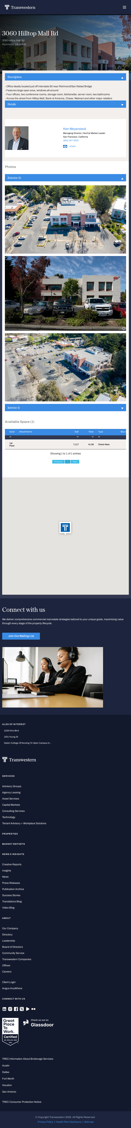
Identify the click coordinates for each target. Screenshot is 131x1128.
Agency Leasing (11, 792)
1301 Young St (11, 737)
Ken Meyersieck (74, 129)
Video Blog (8, 907)
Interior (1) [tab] (65, 407)
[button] (65, 528)
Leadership (8, 940)
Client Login (9, 982)
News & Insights (13, 854)
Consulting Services (13, 811)
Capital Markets (11, 804)
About (6, 918)
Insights (6, 870)
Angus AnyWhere (12, 988)
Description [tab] (65, 77)
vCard (69, 146)
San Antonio (9, 1091)
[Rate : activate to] (86, 434)
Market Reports (13, 844)
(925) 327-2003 (71, 140)
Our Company (10, 928)
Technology (8, 817)
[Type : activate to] (103, 434)
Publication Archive (13, 889)
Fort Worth (8, 1078)
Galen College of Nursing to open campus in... (27, 743)
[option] (65, 138)
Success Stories (11, 895)
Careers (6, 971)
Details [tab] (65, 104)
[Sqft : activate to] (72, 434)
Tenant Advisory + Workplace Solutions (24, 823)
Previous (58, 461)
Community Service (13, 953)
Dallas (5, 1072)
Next (75, 461)
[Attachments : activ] (41, 434)
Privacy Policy (45, 1122)
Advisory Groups (11, 786)
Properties (10, 834)
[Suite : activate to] (10, 434)
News (5, 876)
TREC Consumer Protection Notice (21, 1102)
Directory (7, 934)
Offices (6, 965)
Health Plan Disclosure (68, 1122)
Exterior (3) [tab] (65, 178)
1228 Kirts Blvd (11, 730)
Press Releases (11, 883)
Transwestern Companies (16, 959)
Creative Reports (11, 864)
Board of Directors (12, 947)
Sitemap (89, 1122)
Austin (5, 1065)
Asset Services (10, 798)
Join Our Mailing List (21, 635)
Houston (7, 1085)
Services (8, 776)
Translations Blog (12, 901)
